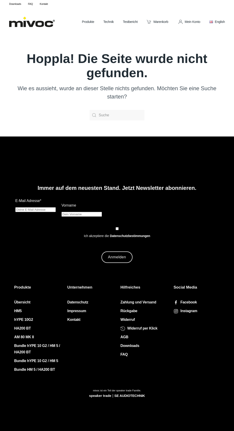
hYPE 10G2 (23, 320)
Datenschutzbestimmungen (130, 236)
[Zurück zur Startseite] (32, 22)
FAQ (30, 4)
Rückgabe (128, 311)
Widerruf (127, 320)
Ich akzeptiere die (117, 236)
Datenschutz (77, 302)
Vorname (68, 205)
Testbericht (130, 22)
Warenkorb (157, 21)
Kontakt (44, 4)
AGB (124, 337)
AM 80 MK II (24, 337)
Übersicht (22, 302)
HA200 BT (22, 328)
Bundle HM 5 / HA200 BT (34, 370)
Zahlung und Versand (138, 302)
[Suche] (117, 115)
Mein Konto (189, 21)
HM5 (18, 311)
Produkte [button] (88, 22)
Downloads (15, 4)
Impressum (76, 311)
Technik (108, 22)
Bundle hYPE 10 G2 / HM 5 (36, 361)
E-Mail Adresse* (28, 201)
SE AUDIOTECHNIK (129, 396)
